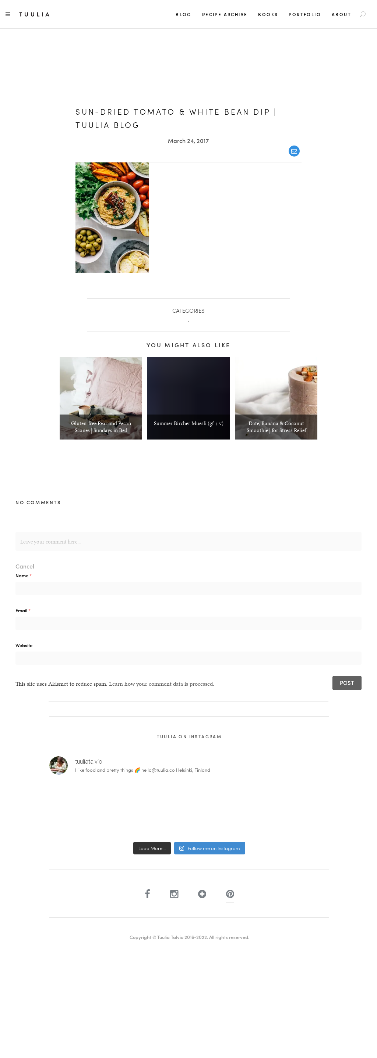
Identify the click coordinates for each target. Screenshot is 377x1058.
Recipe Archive (225, 14)
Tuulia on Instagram (189, 736)
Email (23, 610)
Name (23, 575)
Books (268, 14)
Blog (183, 14)
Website (23, 645)
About (341, 14)
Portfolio (305, 14)
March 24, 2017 (188, 140)
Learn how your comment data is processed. (161, 683)
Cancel (24, 566)
